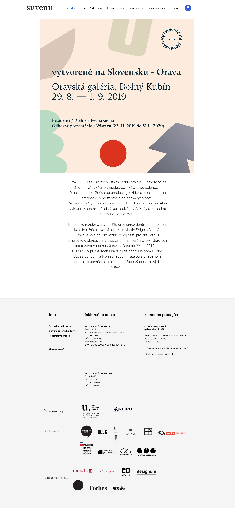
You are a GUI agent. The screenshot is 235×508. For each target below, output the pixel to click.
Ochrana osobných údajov (62, 331)
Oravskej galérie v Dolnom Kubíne (136, 251)
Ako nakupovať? (56, 349)
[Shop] (188, 8)
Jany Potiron (111, 214)
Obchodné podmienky (60, 326)
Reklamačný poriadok (59, 335)
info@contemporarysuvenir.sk (158, 354)
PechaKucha (136, 261)
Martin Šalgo (135, 229)
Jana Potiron (156, 224)
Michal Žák (114, 229)
